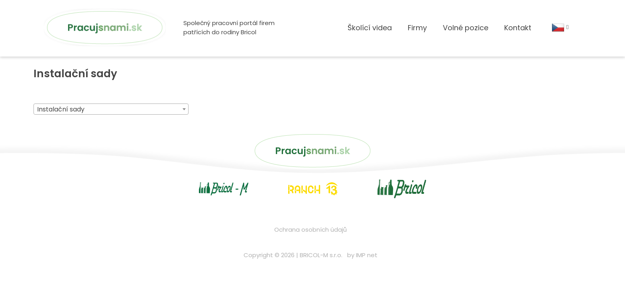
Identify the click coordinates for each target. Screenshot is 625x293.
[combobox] (111, 121)
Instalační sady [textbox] (61, 122)
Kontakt (517, 32)
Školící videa (370, 32)
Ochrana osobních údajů (310, 242)
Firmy (417, 32)
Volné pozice (465, 32)
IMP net (366, 267)
